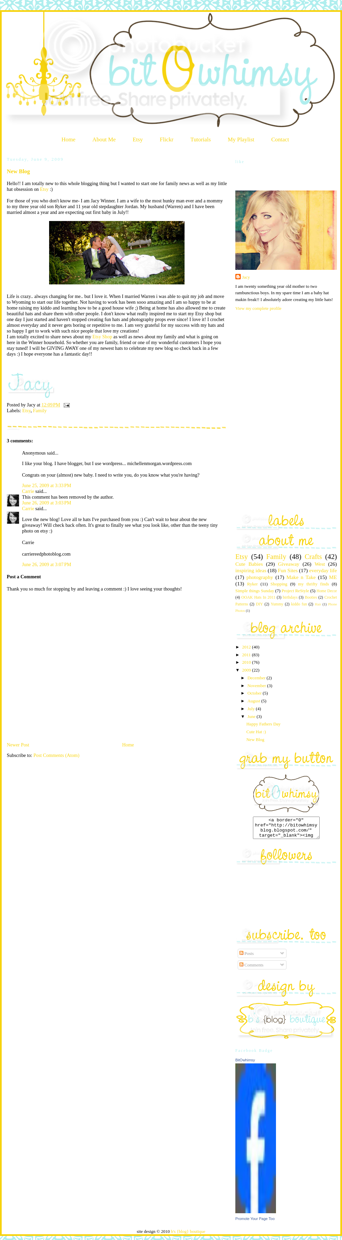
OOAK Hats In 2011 (258, 597)
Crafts (313, 556)
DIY (259, 604)
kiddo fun (299, 604)
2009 (247, 670)
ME (333, 577)
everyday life (323, 570)
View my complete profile (258, 308)
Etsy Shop (102, 336)
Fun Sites (288, 570)
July (252, 708)
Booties (311, 597)
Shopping (279, 583)
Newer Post (18, 744)
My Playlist (241, 139)
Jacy (246, 277)
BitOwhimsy (245, 1064)
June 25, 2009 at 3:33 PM (46, 485)
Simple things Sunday (254, 590)
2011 (247, 654)
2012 (247, 646)
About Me (104, 139)
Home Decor (327, 591)
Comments (251, 969)
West (320, 564)
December (257, 677)
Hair (318, 604)
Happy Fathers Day (263, 723)
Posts (246, 957)
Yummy (277, 604)
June (252, 716)
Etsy (138, 139)
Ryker (252, 583)
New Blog (18, 171)
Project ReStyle (295, 590)
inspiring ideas (250, 570)
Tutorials (200, 139)
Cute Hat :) (256, 731)
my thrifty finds (313, 583)
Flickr (166, 139)
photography (260, 577)
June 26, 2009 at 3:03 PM (46, 502)
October (255, 693)
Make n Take (301, 577)
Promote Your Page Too (255, 1223)
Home (69, 139)
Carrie (28, 491)
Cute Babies (249, 564)
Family (40, 410)
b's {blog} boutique (188, 1235)
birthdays (290, 597)
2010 (247, 662)
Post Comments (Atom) (57, 755)
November (257, 685)
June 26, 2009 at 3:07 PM (46, 564)
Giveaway (288, 564)
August (254, 700)
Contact (280, 139)
